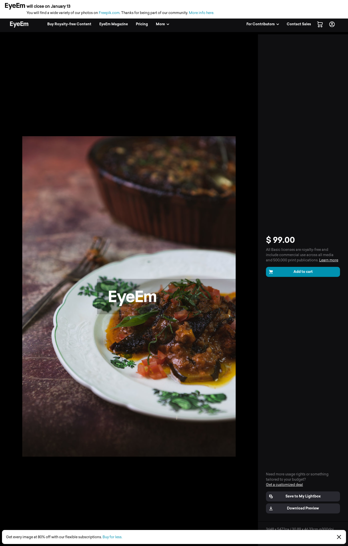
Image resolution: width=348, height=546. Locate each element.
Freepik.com (109, 13)
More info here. (201, 13)
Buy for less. (112, 537)
